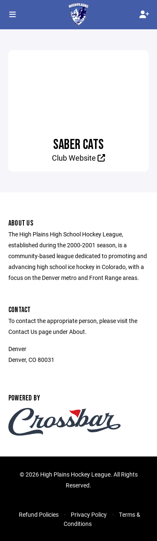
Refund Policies (39, 514)
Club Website (78, 158)
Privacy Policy (89, 514)
